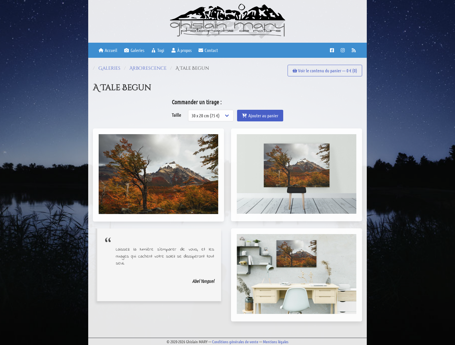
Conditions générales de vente (235, 341)
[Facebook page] (332, 50)
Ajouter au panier (260, 115)
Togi (157, 50)
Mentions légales (275, 341)
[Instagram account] (343, 50)
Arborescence (148, 68)
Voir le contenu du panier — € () (324, 70)
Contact (208, 50)
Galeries (134, 50)
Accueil (108, 50)
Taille (176, 115)
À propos (181, 50)
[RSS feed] (354, 50)
